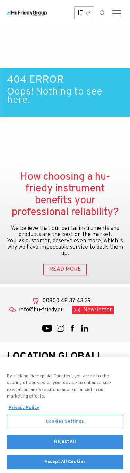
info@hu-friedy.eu (41, 309)
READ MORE (65, 269)
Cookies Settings (65, 424)
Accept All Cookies (65, 464)
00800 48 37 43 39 (66, 300)
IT (84, 13)
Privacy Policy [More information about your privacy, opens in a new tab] (24, 410)
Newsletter (97, 309)
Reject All (65, 444)
